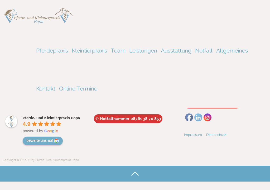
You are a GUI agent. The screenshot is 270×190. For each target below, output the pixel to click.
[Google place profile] (51, 118)
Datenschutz (217, 135)
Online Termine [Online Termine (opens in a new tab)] (78, 88)
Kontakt (45, 88)
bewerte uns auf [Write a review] (43, 140)
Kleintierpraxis (89, 50)
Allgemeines (232, 50)
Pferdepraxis (52, 50)
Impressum (193, 135)
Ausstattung (176, 50)
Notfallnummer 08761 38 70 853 (128, 118)
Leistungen (143, 50)
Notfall (204, 50)
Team (118, 50)
